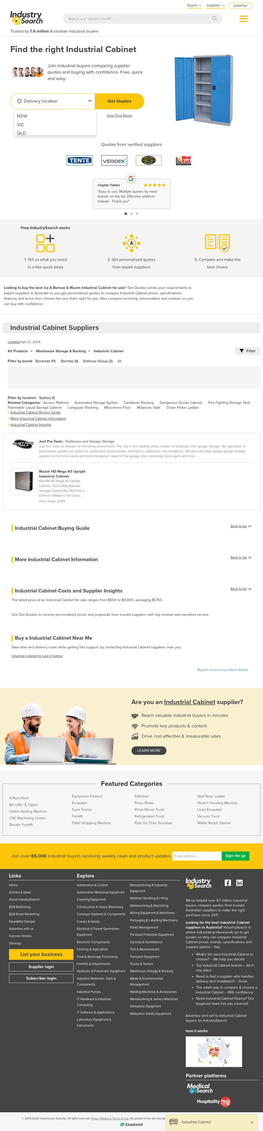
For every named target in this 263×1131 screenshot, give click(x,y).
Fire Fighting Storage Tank (229, 403)
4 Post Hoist (19, 798)
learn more (149, 750)
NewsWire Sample (22, 922)
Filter (248, 351)
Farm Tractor (82, 809)
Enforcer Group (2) (97, 361)
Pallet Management (144, 927)
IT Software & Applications (96, 1012)
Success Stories (20, 936)
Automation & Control (92, 885)
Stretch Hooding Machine (217, 803)
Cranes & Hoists (88, 922)
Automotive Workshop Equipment (101, 892)
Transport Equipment (144, 957)
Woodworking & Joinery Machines (154, 999)
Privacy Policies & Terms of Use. (110, 1118)
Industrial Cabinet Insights (31, 425)
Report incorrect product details (223, 670)
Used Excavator (209, 809)
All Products (18, 351)
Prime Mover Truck (149, 809)
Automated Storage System (96, 403)
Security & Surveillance (146, 942)
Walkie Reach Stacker (214, 823)
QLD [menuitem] (21, 133)
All (119, 361)
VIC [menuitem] (20, 125)
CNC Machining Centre (27, 818)
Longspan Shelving (83, 407)
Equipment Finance (87, 796)
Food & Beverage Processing (97, 957)
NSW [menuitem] (22, 116)
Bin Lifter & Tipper (23, 805)
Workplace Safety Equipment (150, 1014)
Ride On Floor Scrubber (154, 823)
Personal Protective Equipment (152, 935)
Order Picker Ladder (182, 407)
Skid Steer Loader (211, 796)
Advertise (240, 6)
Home (13, 885)
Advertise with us (21, 929)
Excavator (79, 803)
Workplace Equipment (145, 1006)
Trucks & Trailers (141, 964)
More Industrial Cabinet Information (38, 418)
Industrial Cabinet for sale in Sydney (37, 656)
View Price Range (119, 116)
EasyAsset (203, 1004)
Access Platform (56, 403)
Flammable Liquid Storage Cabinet (35, 407)
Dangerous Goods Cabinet (181, 403)
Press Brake (144, 803)
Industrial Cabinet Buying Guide (36, 412)
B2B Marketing (20, 907)
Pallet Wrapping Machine (91, 823)
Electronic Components (93, 942)
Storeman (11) (45, 361)
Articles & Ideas (20, 892)
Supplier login (41, 966)
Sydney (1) (47, 398)
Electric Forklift (21, 825)
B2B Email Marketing (24, 914)
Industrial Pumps (89, 992)
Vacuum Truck (208, 816)
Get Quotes (120, 101)
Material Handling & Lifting (149, 898)
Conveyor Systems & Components (101, 914)
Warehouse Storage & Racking (61, 351)
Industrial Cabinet (109, 351)
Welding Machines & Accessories (153, 992)
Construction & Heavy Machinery (100, 907)
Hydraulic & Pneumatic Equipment (101, 971)
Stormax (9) (69, 361)
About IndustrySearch (24, 900)
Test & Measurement (144, 949)
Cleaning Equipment (91, 900)
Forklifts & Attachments (93, 964)
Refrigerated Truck (149, 816)
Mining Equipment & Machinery (152, 913)
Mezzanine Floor (117, 407)
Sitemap (15, 943)
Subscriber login (41, 978)
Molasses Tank (148, 407)
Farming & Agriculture (92, 949)
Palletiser (142, 796)
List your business (41, 954)
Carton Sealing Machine (28, 811)
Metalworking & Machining (149, 906)
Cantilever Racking (139, 403)
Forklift (77, 816)
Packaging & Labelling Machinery (153, 920)
